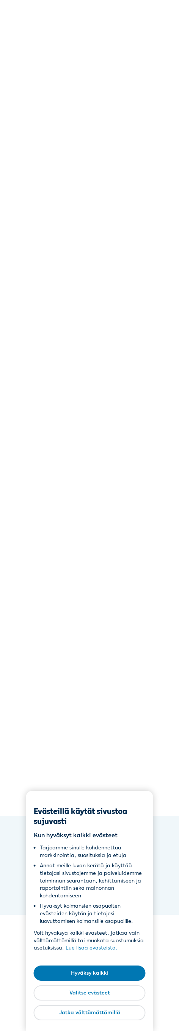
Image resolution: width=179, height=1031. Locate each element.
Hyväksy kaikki (89, 972)
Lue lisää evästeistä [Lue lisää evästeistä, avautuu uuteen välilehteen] (91, 947)
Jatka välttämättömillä (89, 1012)
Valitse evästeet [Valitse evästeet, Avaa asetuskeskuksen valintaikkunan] (89, 992)
